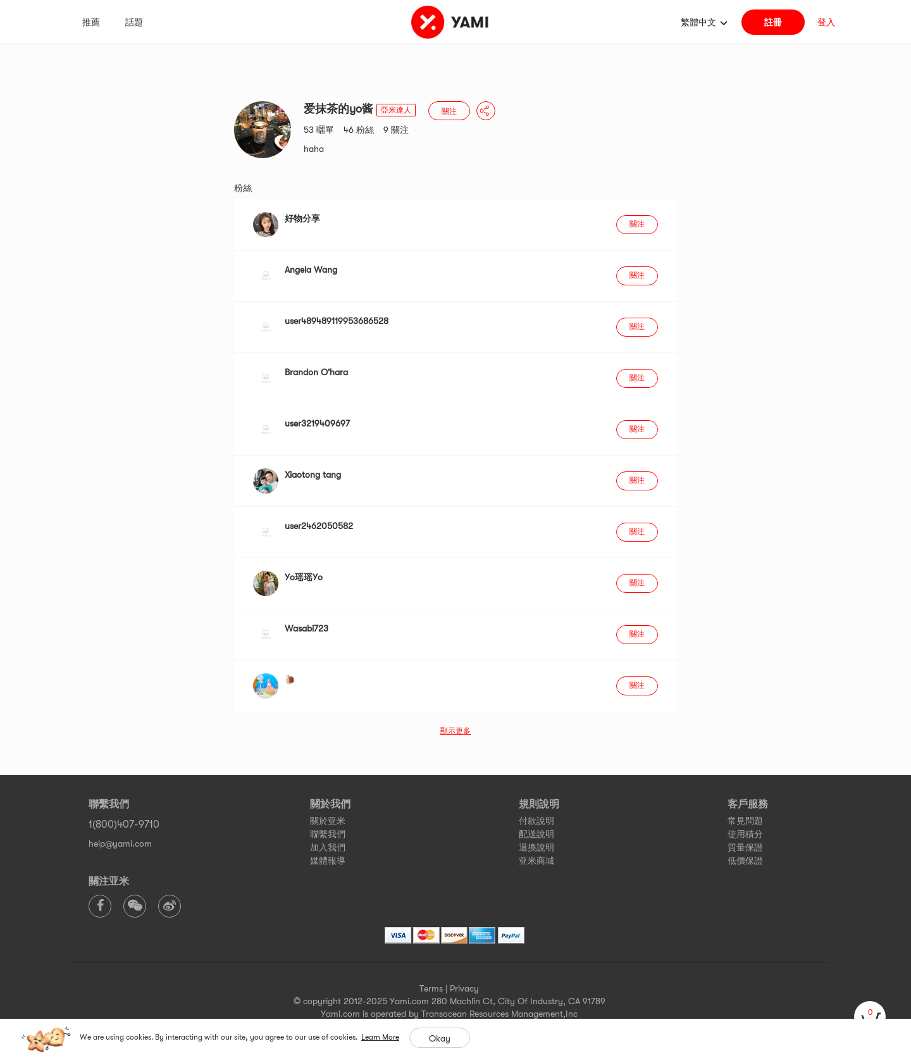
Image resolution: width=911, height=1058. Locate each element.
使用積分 (745, 834)
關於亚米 (327, 821)
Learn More (380, 1037)
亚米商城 (536, 861)
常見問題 (745, 821)
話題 (134, 22)
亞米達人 (396, 110)
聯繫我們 (327, 834)
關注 (449, 111)
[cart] (870, 1017)
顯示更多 (455, 730)
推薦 (91, 22)
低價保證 (745, 861)
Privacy (464, 988)
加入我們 (327, 847)
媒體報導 (327, 861)
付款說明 (536, 821)
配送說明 (536, 834)
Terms (431, 988)
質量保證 (745, 847)
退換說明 (536, 847)
